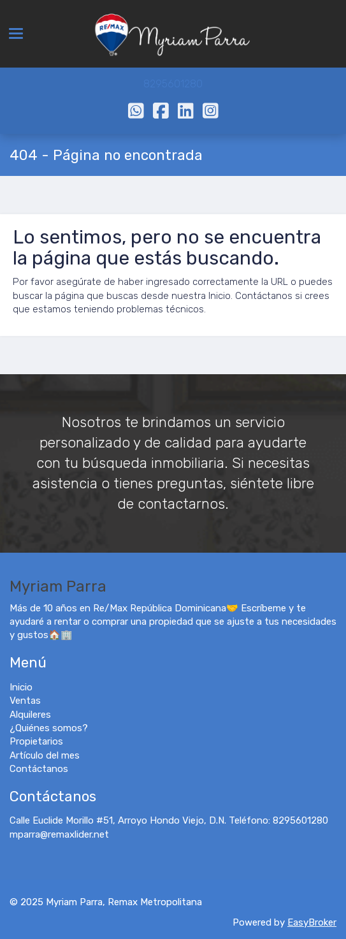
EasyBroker (311, 922)
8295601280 (173, 84)
